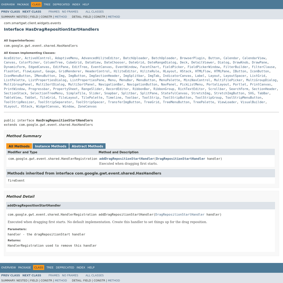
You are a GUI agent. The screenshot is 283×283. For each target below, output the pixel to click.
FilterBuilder (235, 67)
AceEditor (12, 58)
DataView (92, 62)
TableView (12, 97)
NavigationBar (111, 84)
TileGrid (47, 97)
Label (200, 76)
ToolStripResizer (19, 102)
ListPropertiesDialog (47, 80)
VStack (26, 106)
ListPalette (14, 80)
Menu (112, 80)
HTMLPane (221, 71)
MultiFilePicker (228, 80)
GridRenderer (70, 71)
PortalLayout (218, 84)
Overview (8, 4)
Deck (184, 62)
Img (61, 76)
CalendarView (254, 58)
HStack (185, 71)
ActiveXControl (38, 58)
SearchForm (238, 89)
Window (68, 106)
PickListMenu (191, 84)
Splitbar (128, 93)
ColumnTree (53, 62)
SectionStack (15, 93)
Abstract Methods (87, 146)
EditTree (79, 67)
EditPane (60, 67)
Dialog (223, 62)
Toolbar (131, 97)
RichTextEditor (191, 89)
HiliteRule (149, 71)
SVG (251, 93)
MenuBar (126, 80)
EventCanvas (101, 67)
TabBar (263, 93)
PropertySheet (65, 89)
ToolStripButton (177, 97)
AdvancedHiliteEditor (100, 58)
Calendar (231, 58)
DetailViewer (202, 62)
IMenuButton (44, 76)
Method (61, 16)
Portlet (239, 84)
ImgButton (76, 76)
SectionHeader (264, 89)
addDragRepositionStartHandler (126, 159)
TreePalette (203, 102)
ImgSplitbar (133, 76)
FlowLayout (32, 71)
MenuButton (145, 80)
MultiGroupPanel (18, 84)
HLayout (169, 71)
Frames (54, 11)
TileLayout (68, 97)
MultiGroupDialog (261, 80)
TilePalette (92, 97)
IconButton (259, 71)
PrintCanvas (260, 84)
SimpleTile (75, 93)
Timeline (113, 97)
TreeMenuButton (176, 102)
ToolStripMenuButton (243, 97)
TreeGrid (151, 102)
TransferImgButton (124, 102)
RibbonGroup (163, 89)
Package (23, 4)
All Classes (94, 11)
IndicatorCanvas (177, 76)
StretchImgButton (229, 93)
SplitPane (148, 93)
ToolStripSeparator (55, 102)
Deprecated (61, 4)
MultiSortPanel (81, 84)
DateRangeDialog (162, 62)
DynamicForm (14, 67)
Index (76, 4)
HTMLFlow (202, 71)
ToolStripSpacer (90, 102)
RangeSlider (92, 89)
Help (86, 4)
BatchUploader (135, 58)
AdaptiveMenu (66, 58)
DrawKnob (240, 62)
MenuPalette (169, 80)
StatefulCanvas (174, 93)
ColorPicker (29, 62)
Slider (94, 93)
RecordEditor (117, 89)
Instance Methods (50, 146)
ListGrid (257, 76)
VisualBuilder (253, 102)
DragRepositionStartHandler (180, 159)
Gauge (50, 71)
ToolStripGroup (208, 97)
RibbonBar (141, 89)
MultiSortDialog (50, 84)
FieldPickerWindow (203, 67)
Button (214, 58)
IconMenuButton (17, 76)
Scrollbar (216, 89)
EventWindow (126, 67)
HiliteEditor (125, 71)
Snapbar (111, 93)
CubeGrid (74, 62)
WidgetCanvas (47, 106)
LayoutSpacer (234, 76)
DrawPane (259, 62)
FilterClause (263, 67)
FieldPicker (173, 67)
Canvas (9, 62)
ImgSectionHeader (104, 76)
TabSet (30, 97)
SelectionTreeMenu (46, 93)
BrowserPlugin (192, 58)
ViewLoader (227, 102)
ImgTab (153, 76)
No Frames (70, 11)
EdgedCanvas (38, 67)
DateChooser (114, 62)
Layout (214, 76)
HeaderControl (97, 71)
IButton (239, 71)
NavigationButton (142, 84)
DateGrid (136, 62)
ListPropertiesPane (87, 80)
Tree (47, 4)
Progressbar (38, 89)
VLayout (10, 106)
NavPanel (168, 84)
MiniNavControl (197, 80)
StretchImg (200, 93)
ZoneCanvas (87, 106)
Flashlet (11, 71)
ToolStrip (150, 97)
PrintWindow (14, 89)
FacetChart (149, 67)
